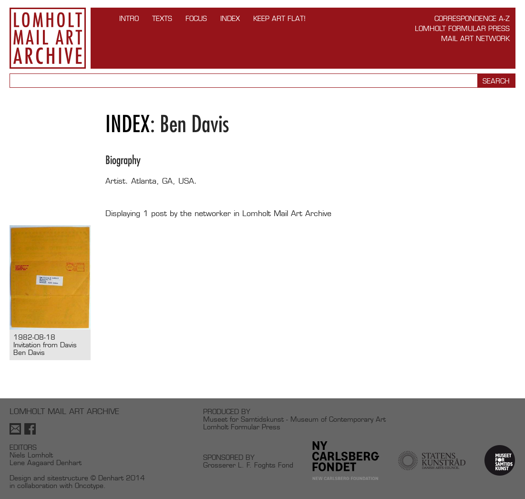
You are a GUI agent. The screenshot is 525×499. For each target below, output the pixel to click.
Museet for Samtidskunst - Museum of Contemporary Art (294, 419)
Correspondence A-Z (472, 18)
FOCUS (196, 18)
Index (230, 18)
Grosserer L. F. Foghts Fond (248, 465)
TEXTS (162, 18)
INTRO (129, 18)
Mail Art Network (475, 38)
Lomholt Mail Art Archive (48, 38)
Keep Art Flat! (279, 18)
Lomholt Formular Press (462, 28)
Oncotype (89, 485)
